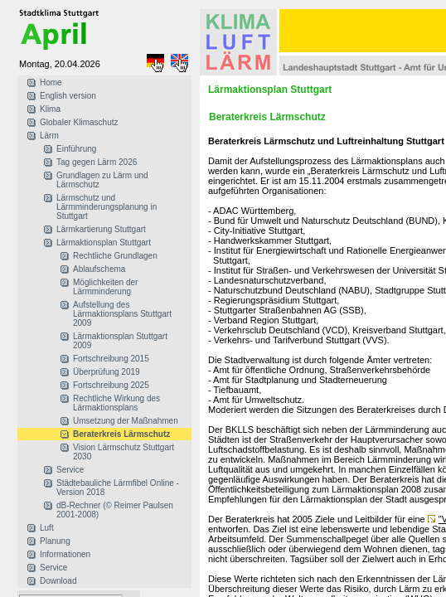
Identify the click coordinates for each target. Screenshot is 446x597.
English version (68, 95)
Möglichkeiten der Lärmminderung (105, 287)
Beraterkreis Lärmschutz (121, 434)
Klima (50, 109)
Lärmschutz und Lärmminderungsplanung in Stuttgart (106, 207)
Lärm (49, 135)
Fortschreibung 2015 (111, 358)
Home (51, 82)
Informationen (65, 554)
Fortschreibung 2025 (111, 385)
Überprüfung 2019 (106, 371)
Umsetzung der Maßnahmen (125, 420)
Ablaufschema (99, 269)
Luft (47, 527)
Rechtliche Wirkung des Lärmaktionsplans (116, 403)
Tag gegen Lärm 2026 (96, 162)
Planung (55, 541)
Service (70, 469)
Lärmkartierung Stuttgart (101, 229)
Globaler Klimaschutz (79, 122)
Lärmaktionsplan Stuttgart (103, 242)
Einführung (76, 148)
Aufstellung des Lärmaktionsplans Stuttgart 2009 (122, 314)
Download (58, 580)
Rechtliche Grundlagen (115, 255)
